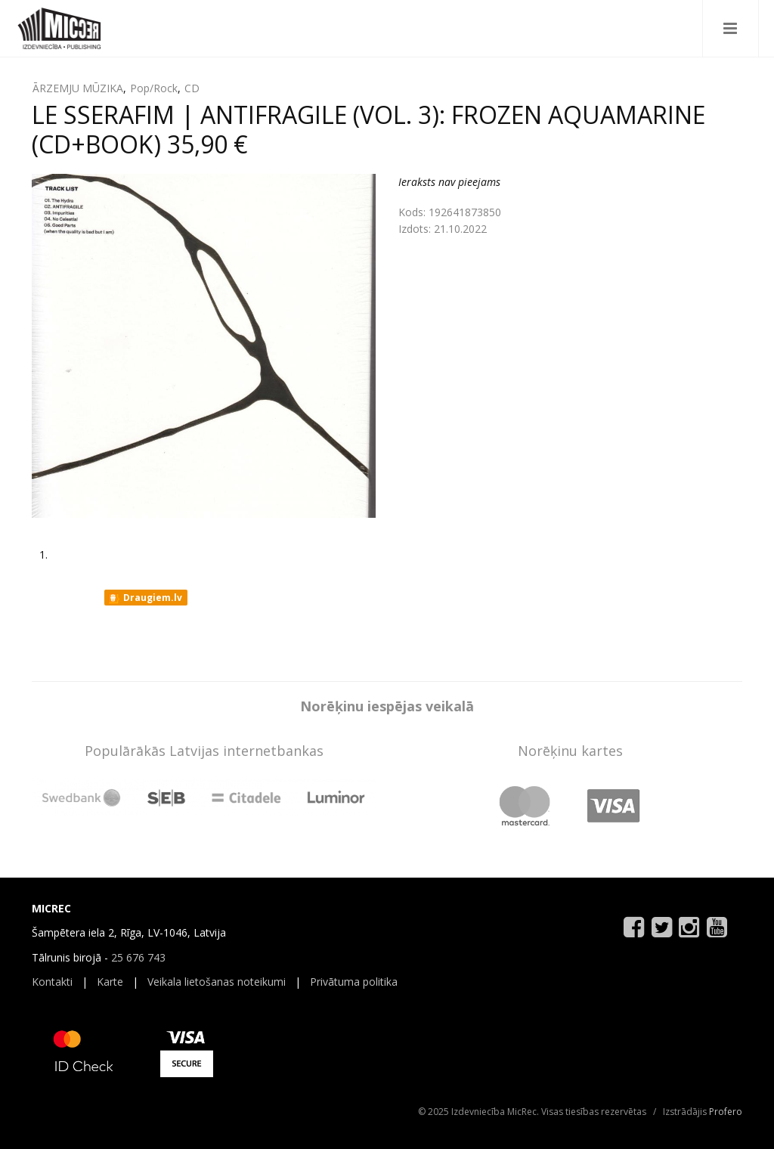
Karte (110, 981)
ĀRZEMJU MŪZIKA (78, 88)
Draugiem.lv (144, 598)
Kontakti (52, 981)
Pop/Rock (154, 88)
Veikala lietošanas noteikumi (216, 981)
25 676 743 (138, 957)
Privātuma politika (354, 981)
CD (192, 88)
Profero (725, 1111)
